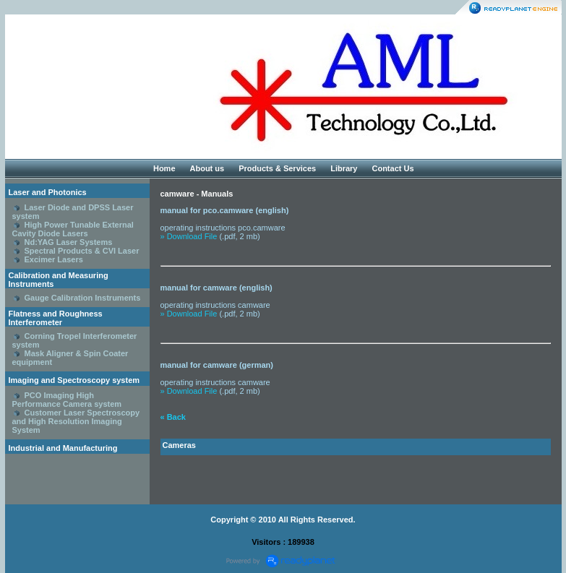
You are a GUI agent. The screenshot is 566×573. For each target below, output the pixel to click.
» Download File (189, 236)
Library (343, 168)
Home (164, 168)
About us (207, 168)
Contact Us (392, 168)
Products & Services (277, 168)
